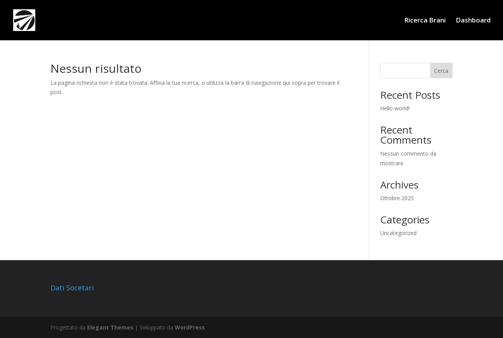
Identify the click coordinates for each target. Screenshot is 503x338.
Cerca (441, 70)
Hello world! (395, 108)
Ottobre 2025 (397, 198)
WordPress (190, 327)
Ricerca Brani (425, 20)
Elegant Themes (110, 327)
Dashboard (473, 20)
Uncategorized (398, 233)
